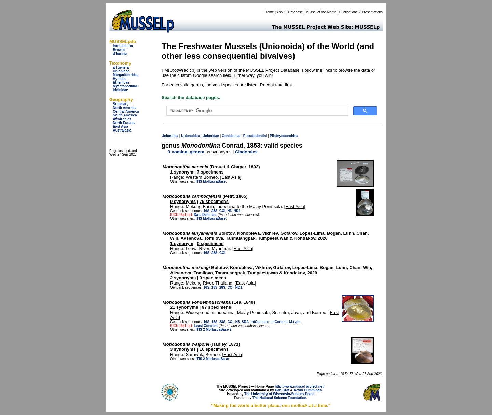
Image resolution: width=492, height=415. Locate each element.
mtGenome (260, 322)
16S (206, 211)
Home (269, 12)
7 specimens (210, 172)
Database (295, 12)
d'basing (120, 53)
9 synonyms (183, 201)
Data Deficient (205, 215)
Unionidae (121, 71)
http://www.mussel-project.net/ (299, 386)
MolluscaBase (214, 181)
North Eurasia (124, 123)
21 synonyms (184, 307)
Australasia (122, 130)
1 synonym (181, 172)
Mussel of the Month (321, 12)
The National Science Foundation (279, 398)
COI (222, 211)
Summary (120, 104)
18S (214, 287)
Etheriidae (121, 82)
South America (125, 115)
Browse (119, 50)
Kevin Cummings (308, 390)
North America (124, 108)
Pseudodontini (255, 136)
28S (214, 211)
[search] (257, 111)
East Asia (120, 126)
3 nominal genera (186, 151)
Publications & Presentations (361, 12)
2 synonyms (183, 277)
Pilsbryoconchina (284, 136)
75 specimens (214, 201)
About (280, 12)
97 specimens (216, 307)
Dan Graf (282, 390)
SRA (245, 322)
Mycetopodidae (125, 86)
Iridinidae (120, 90)
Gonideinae (231, 136)
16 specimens (214, 349)
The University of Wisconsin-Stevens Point (279, 394)
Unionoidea (190, 136)
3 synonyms (183, 349)
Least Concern (205, 326)
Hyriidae (119, 79)
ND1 (237, 211)
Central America (126, 111)
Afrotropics (122, 119)
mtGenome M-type (285, 322)
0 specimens (210, 243)
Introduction (123, 46)
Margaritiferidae (125, 75)
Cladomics (246, 151)
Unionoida (170, 136)
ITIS (199, 181)
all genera (121, 67)
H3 (229, 211)
